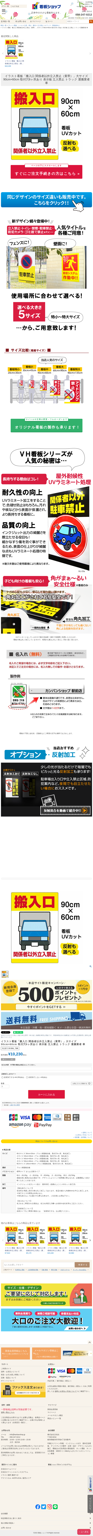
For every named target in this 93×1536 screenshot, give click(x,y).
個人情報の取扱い (8, 1523)
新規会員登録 (52, 1409)
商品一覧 (5, 21)
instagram (71, 1482)
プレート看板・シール (15, 25)
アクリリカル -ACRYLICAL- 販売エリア (16, 1478)
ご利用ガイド (87, 4)
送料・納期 (5, 1405)
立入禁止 (40, 25)
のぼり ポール (65, 1270)
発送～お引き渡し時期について (13, 1375)
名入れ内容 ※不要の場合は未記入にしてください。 (18, 1065)
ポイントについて (8, 1381)
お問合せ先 (5, 1430)
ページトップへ (90, 1342)
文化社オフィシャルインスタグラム (14, 1472)
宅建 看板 (45, 1270)
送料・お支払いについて (10, 1372)
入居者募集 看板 (33, 1270)
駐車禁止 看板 (19, 1270)
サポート (4, 1364)
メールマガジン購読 (55, 1415)
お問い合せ (21, 21)
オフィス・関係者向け (52, 25)
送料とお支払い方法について (66, 1391)
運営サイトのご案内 (9, 1465)
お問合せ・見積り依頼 (85, 6)
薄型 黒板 (54, 1270)
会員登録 (89, 2)
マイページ (35, 21)
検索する (83, 1265)
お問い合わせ (6, 1528)
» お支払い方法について (83, 1135)
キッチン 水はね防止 (79, 1270)
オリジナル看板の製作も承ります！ (47, 424)
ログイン (81, 2)
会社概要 (51, 1430)
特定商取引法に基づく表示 (11, 1518)
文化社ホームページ (8, 1469)
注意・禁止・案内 (30, 25)
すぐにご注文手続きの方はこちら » (47, 170)
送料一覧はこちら (8, 1412)
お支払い (51, 1364)
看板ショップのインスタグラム (60, 1465)
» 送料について (86, 1132)
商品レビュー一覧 (54, 1418)
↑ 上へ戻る (84, 1532)
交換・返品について (8, 1378)
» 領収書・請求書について (82, 1137)
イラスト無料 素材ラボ (9, 1475)
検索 (91, 21)
